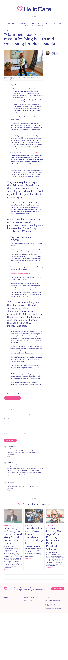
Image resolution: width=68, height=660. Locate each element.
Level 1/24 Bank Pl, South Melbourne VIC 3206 (53, 601)
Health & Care (35, 23)
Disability (44, 20)
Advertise (42, 2)
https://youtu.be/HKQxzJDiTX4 (20, 273)
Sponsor (34, 20)
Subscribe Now (58, 588)
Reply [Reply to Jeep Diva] (8, 475)
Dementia (46, 23)
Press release (23, 20)
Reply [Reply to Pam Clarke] (8, 490)
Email (25, 433)
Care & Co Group (28, 600)
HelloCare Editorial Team (34, 546)
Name (5, 433)
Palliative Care (29, 25)
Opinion (54, 20)
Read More (7, 569)
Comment (6, 418)
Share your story (30, 2)
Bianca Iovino (54, 52)
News (13, 20)
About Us (6, 2)
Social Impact (17, 2)
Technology (23, 23)
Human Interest (11, 23)
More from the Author (12, 398)
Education (40, 25)
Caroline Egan (10, 546)
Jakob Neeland (52, 552)
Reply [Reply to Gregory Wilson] (8, 456)
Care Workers (57, 23)
